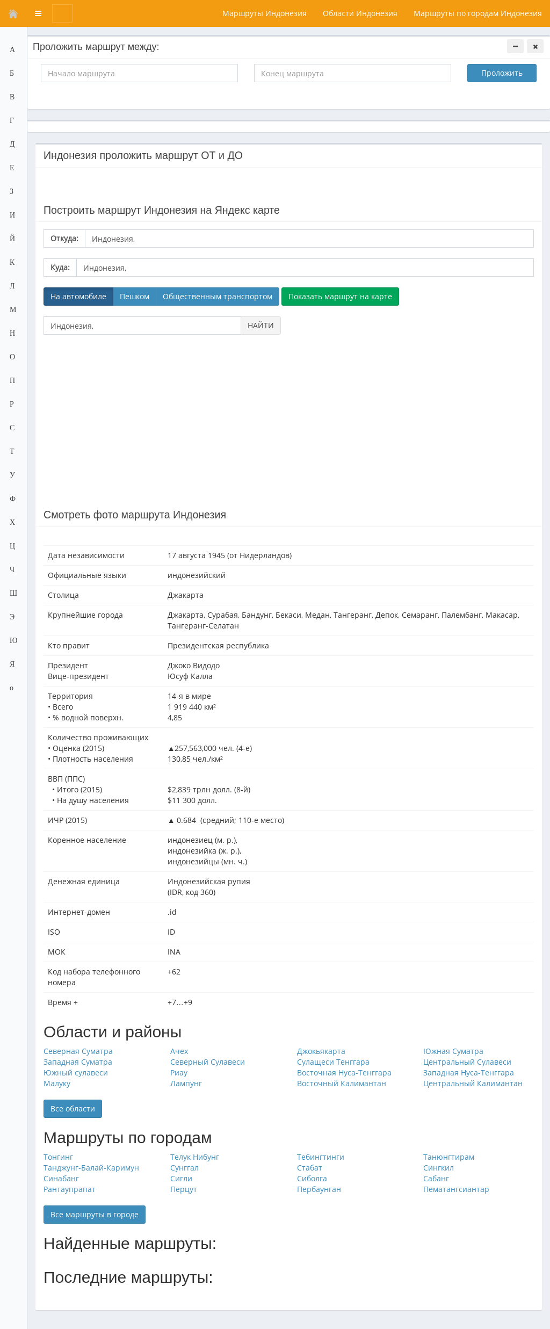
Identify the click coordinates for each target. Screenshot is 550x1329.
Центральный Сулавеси (467, 1062)
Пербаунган (319, 1189)
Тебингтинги (320, 1157)
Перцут (183, 1189)
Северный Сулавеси (207, 1062)
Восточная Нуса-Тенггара (344, 1072)
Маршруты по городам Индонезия (478, 13)
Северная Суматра (78, 1051)
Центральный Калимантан (473, 1083)
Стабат (309, 1167)
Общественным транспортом (217, 296)
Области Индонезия (360, 13)
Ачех (179, 1051)
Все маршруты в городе (94, 1214)
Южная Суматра (453, 1051)
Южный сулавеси (76, 1072)
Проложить (502, 73)
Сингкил (438, 1167)
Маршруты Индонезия (264, 13)
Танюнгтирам (448, 1157)
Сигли (181, 1178)
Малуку (57, 1083)
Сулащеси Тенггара (333, 1062)
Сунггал (184, 1167)
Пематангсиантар (456, 1189)
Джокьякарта (321, 1051)
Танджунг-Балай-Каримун (91, 1167)
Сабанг (436, 1178)
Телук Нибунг (194, 1157)
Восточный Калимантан (341, 1083)
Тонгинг (58, 1157)
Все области (72, 1108)
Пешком (134, 296)
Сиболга (312, 1178)
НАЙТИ (261, 325)
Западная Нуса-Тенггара (468, 1072)
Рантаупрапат (70, 1189)
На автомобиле (78, 296)
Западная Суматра (78, 1062)
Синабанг (61, 1178)
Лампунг (186, 1083)
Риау (178, 1072)
